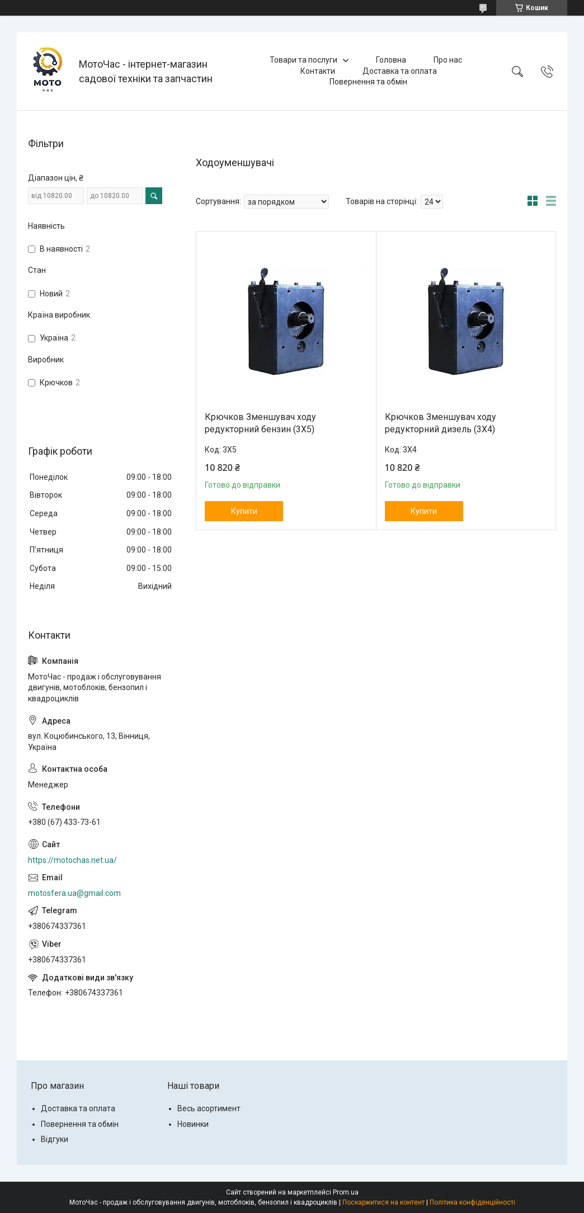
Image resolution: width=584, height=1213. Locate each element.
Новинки (193, 1124)
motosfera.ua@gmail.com (74, 893)
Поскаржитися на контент (383, 1202)
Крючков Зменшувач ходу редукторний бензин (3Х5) (260, 423)
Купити (244, 511)
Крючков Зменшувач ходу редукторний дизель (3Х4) (440, 423)
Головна (391, 59)
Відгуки (54, 1139)
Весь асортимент (209, 1108)
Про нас (448, 59)
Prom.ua (346, 1192)
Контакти (317, 71)
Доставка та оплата (399, 71)
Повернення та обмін (368, 81)
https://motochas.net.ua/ (72, 860)
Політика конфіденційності (472, 1202)
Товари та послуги (303, 59)
